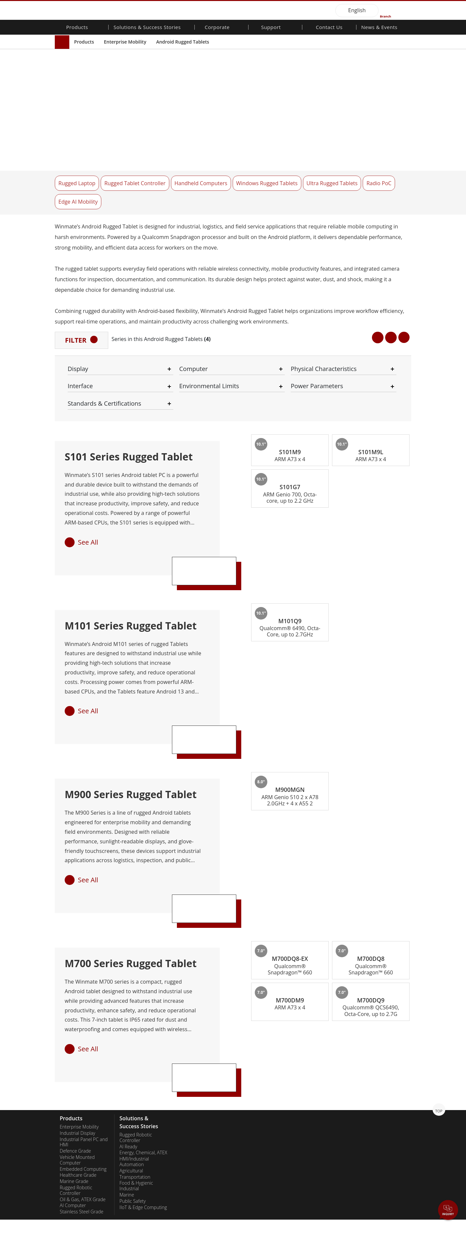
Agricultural (131, 1097)
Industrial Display (77, 1060)
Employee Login (173, 1246)
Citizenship (190, 1066)
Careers (187, 1072)
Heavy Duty (131, 1195)
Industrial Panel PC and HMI (84, 1068)
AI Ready (128, 1073)
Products (84, 42)
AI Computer (73, 1132)
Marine (126, 1122)
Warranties (249, 1054)
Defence (128, 1146)
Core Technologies (376, 1109)
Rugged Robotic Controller (76, 1117)
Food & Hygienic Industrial (136, 1112)
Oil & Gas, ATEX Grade (83, 1126)
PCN (361, 1066)
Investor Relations (197, 1060)
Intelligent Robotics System (139, 1161)
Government (132, 1189)
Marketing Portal (255, 1084)
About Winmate (195, 1054)
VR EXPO (366, 1091)
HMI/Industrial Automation (134, 1088)
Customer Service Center (256, 1068)
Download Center (256, 1060)
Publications (369, 1072)
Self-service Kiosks (138, 1183)
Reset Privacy (135, 1246)
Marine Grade (74, 1108)
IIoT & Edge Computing (143, 1134)
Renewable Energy (138, 1177)
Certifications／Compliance (373, 1099)
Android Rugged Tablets (182, 42)
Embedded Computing (83, 1096)
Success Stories (135, 1214)
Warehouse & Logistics (143, 1140)
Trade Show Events (376, 1078)
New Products (371, 1054)
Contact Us (329, 27)
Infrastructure (133, 1153)
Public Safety (132, 1128)
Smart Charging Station (143, 1208)
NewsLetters (370, 1060)
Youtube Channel (375, 1085)
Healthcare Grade (78, 1102)
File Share (248, 1090)
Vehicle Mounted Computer (77, 1087)
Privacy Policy (99, 1246)
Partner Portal (252, 1078)
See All (88, 467)
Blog (361, 1115)
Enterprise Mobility (125, 42)
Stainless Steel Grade (81, 1138)
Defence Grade (75, 1078)
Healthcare (130, 1170)
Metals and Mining (138, 1201)
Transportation (134, 1103)
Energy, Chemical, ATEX (143, 1079)
